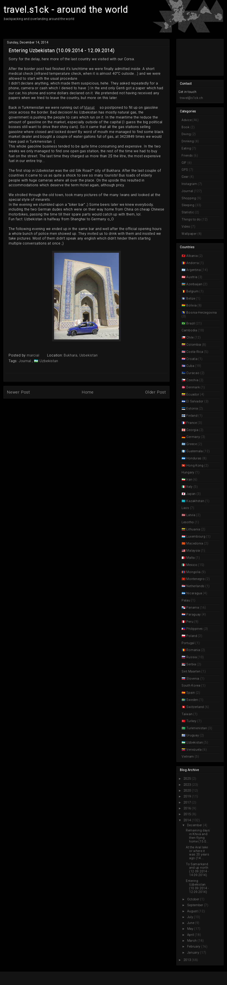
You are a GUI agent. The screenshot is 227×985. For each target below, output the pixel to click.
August (192, 911)
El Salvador (195, 401)
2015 (187, 814)
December (194, 825)
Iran (189, 479)
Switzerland (195, 707)
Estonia (192, 408)
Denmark (193, 387)
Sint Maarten (191, 671)
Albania (192, 256)
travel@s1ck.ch (191, 98)
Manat (89, 107)
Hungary (188, 472)
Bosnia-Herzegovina (201, 312)
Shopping (189, 198)
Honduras (194, 458)
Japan (191, 494)
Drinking (188, 141)
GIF (184, 162)
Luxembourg (196, 536)
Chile (190, 337)
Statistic (188, 212)
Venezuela (194, 749)
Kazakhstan (195, 501)
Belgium (192, 291)
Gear (186, 176)
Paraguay (194, 614)
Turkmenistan (197, 728)
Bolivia (191, 305)
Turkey (191, 721)
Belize (191, 298)
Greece (192, 444)
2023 (187, 784)
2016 (187, 808)
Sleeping (188, 205)
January (193, 952)
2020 (187, 790)
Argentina (194, 270)
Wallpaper (189, 233)
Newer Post (18, 392)
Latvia (191, 515)
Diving (187, 134)
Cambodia (190, 330)
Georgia (192, 430)
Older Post (155, 392)
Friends (188, 155)
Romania (193, 650)
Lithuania (193, 529)
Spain (191, 692)
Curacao (193, 373)
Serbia (191, 664)
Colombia (194, 344)
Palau (186, 600)
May (190, 928)
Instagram (190, 184)
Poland (192, 636)
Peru (190, 621)
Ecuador (193, 394)
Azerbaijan (194, 284)
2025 (187, 778)
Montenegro (195, 579)
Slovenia (193, 678)
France (192, 422)
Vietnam (188, 756)
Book (186, 127)
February (194, 946)
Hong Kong (195, 465)
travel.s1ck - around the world (65, 10)
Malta (191, 557)
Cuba (190, 366)
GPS (185, 169)
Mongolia (193, 572)
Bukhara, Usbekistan (81, 355)
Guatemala (195, 451)
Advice (187, 120)
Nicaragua (194, 593)
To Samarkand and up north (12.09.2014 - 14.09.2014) (197, 869)
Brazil (191, 323)
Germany (193, 437)
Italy (189, 486)
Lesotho (188, 522)
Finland (192, 415)
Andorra (193, 263)
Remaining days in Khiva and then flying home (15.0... (198, 836)
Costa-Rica (195, 351)
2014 (187, 820)
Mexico (192, 565)
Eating (187, 148)
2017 (187, 802)
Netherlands (195, 586)
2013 (187, 960)
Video (186, 226)
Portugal (188, 643)
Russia (192, 657)
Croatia (192, 359)
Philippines (195, 628)
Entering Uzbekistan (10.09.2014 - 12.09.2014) (197, 886)
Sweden (192, 699)
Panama (193, 607)
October (193, 899)
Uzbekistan (48, 361)
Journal (25, 361)
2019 (187, 796)
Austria (192, 277)
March (192, 940)
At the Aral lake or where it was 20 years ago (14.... (197, 853)
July (190, 917)
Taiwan (187, 714)
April (190, 934)
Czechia (192, 380)
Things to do (191, 219)
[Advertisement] (197, 57)
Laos (186, 508)
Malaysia (193, 550)
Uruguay (193, 735)
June (190, 923)
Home (88, 392)
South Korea (191, 685)
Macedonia (195, 543)
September (195, 905)
